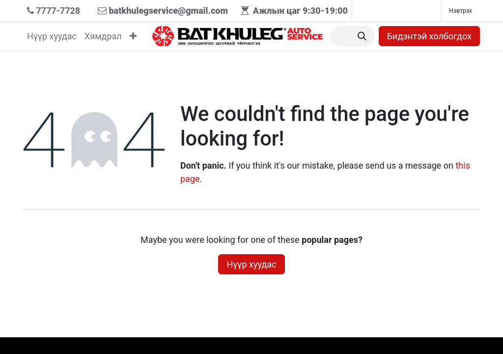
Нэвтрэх (460, 10)
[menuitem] (52, 36)
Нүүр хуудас (251, 264)
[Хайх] (362, 36)
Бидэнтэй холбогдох (429, 36)
